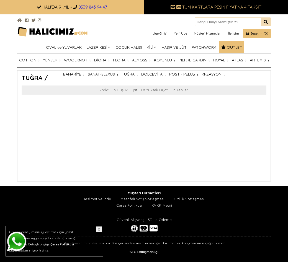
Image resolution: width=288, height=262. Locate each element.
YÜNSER (52, 60)
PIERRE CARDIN (194, 60)
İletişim (233, 33)
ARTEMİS (259, 60)
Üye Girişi (160, 33)
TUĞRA (130, 74)
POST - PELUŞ (183, 74)
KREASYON (213, 74)
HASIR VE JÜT (174, 47)
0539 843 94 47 (92, 7)
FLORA (121, 60)
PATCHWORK (204, 47)
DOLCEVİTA (153, 74)
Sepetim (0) (257, 33)
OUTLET (231, 47)
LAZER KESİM (98, 47)
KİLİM (151, 47)
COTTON (29, 60)
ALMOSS (141, 60)
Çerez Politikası (129, 205)
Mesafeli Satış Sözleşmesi (142, 199)
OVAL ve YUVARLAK (64, 47)
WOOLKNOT (77, 60)
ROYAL (220, 60)
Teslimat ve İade (97, 199)
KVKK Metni (161, 205)
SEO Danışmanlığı (144, 252)
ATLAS (239, 60)
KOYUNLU (164, 60)
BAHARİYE (73, 74)
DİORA (102, 60)
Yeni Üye (180, 33)
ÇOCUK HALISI (128, 47)
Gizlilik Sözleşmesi (189, 199)
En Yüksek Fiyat (154, 90)
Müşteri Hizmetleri (208, 33)
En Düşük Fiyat (124, 90)
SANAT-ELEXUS (103, 74)
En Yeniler (179, 90)
